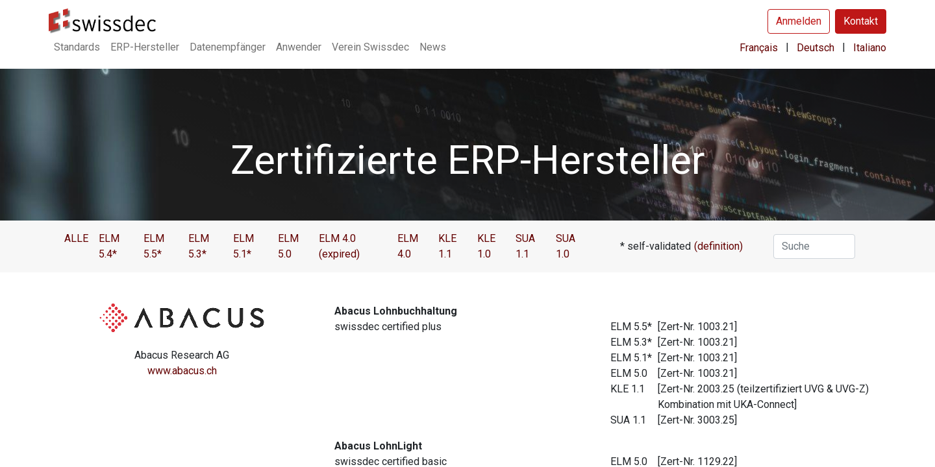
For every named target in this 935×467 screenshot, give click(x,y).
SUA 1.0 (565, 246)
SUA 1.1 (525, 246)
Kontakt (860, 21)
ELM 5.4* (109, 246)
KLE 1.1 (447, 246)
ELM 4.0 (407, 246)
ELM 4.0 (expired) (339, 246)
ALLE (76, 238)
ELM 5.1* (243, 246)
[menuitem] (77, 47)
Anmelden (798, 21)
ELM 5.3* (198, 246)
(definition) (718, 246)
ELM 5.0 (288, 246)
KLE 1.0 (486, 246)
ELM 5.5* (153, 246)
